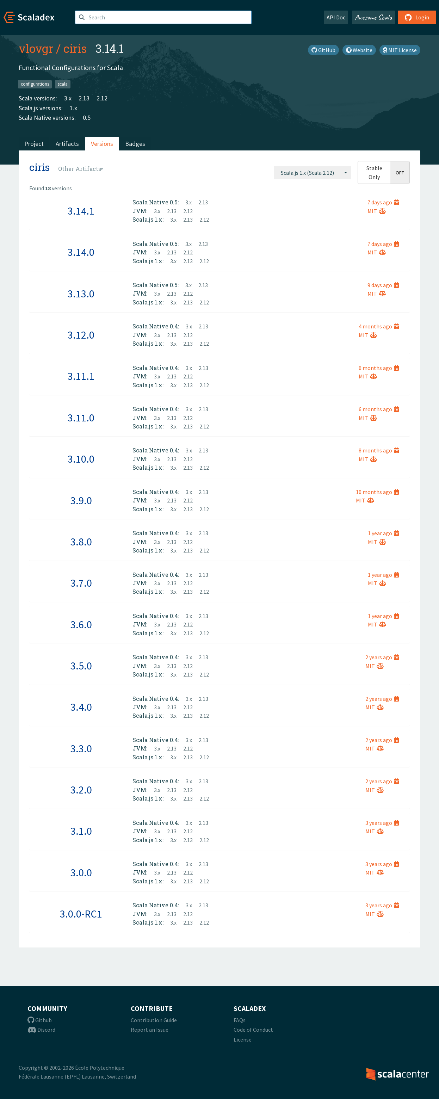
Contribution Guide (154, 1020)
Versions (102, 144)
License (243, 1039)
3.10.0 (81, 458)
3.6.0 (81, 624)
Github (39, 1020)
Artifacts (67, 144)
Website (359, 50)
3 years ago (382, 822)
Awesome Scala (373, 17)
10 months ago (377, 491)
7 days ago (383, 202)
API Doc (336, 17)
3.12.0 (81, 334)
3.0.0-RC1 (81, 913)
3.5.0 (81, 665)
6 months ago (379, 367)
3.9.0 (81, 500)
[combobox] (312, 172)
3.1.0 (81, 831)
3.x (68, 98)
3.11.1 (81, 376)
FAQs (240, 1020)
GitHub (323, 50)
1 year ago (383, 533)
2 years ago (382, 657)
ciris (75, 48)
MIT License (400, 50)
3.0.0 (81, 872)
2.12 (102, 98)
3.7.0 (81, 582)
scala (63, 84)
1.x (73, 108)
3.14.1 (81, 210)
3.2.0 (81, 789)
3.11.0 (81, 417)
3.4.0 (81, 707)
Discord (41, 1029)
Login (417, 17)
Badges (135, 144)
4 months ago (379, 326)
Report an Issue (149, 1029)
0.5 (87, 117)
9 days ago (383, 285)
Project (34, 144)
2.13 (84, 98)
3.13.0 (81, 293)
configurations (35, 84)
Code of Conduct (253, 1029)
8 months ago (379, 450)
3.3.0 (81, 748)
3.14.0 (81, 252)
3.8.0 (81, 541)
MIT (376, 211)
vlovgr (36, 48)
